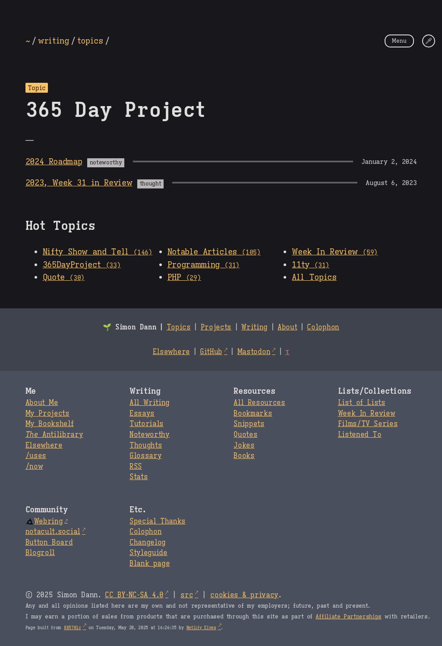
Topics (179, 327)
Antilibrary (54, 434)
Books (244, 456)
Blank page (149, 563)
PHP (184, 277)
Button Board (49, 542)
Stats (138, 477)
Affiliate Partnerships (349, 616)
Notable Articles (214, 251)
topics (90, 40)
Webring (44, 521)
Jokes (244, 445)
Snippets (249, 424)
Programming (203, 264)
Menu (399, 40)
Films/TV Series (368, 424)
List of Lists (361, 402)
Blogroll (40, 553)
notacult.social (52, 531)
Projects (216, 327)
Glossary (145, 456)
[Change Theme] (428, 40)
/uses (35, 456)
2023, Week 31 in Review (79, 182)
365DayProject (82, 264)
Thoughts (145, 445)
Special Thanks (157, 521)
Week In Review (334, 251)
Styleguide (148, 553)
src (186, 595)
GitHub (211, 352)
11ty (310, 264)
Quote (64, 277)
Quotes (245, 434)
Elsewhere (171, 352)
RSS (135, 466)
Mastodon (253, 352)
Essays (142, 413)
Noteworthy (149, 434)
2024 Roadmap (53, 161)
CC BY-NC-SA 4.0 (134, 595)
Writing (254, 327)
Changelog (147, 542)
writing (53, 40)
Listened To (360, 434)
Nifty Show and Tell (97, 251)
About (287, 327)
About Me (41, 402)
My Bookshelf (49, 424)
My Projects (47, 413)
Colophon (323, 327)
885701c (72, 627)
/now (34, 466)
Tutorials (146, 424)
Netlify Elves (201, 627)
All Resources (259, 402)
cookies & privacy (244, 595)
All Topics (314, 277)
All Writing (149, 402)
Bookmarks (253, 413)
